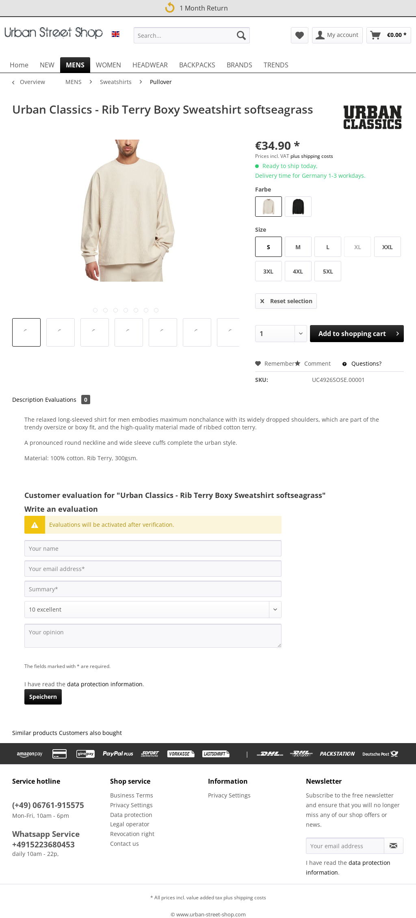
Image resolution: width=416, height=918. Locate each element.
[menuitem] (192, 39)
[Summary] (153, 589)
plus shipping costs (311, 156)
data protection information (105, 684)
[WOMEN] (108, 65)
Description (27, 399)
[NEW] (47, 65)
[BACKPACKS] (197, 65)
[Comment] (153, 609)
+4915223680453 (43, 844)
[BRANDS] (239, 65)
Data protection (131, 815)
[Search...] (192, 35)
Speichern (43, 696)
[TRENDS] (276, 65)
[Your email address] (153, 568)
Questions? (361, 363)
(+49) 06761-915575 (48, 805)
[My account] (337, 35)
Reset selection (286, 300)
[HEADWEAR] (150, 65)
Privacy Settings (131, 805)
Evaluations (67, 399)
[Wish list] (299, 35)
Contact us (124, 843)
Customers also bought (90, 733)
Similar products (34, 733)
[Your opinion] (153, 636)
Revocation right (132, 834)
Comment (313, 363)
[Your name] (153, 548)
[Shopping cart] (388, 35)
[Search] (241, 35)
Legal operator (130, 824)
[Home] (19, 65)
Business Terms (131, 795)
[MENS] (75, 65)
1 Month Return (195, 6)
